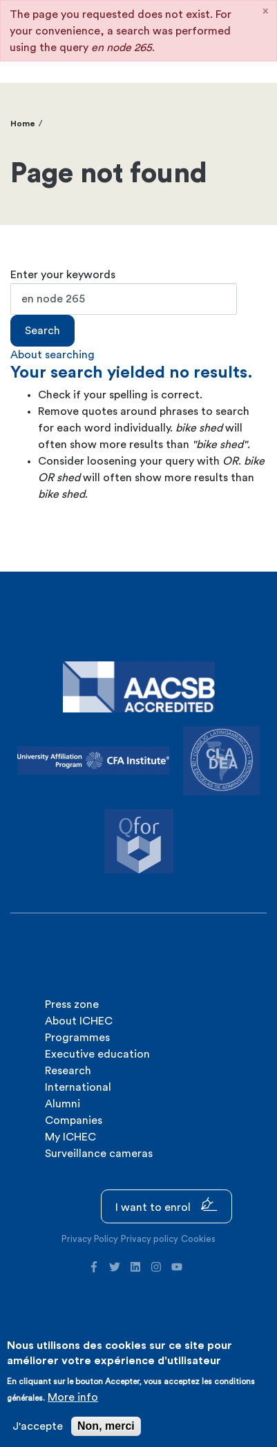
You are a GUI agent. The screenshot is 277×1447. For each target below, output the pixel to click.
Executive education (97, 1054)
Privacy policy (149, 1238)
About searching (52, 354)
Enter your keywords (62, 274)
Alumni (62, 1103)
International (78, 1087)
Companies (73, 1120)
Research (68, 1070)
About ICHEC (79, 1021)
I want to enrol (166, 1205)
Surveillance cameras (99, 1153)
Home (22, 123)
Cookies (198, 1238)
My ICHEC (70, 1137)
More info (73, 1397)
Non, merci (106, 1426)
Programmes (77, 1037)
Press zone (72, 1004)
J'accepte (37, 1426)
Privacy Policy (89, 1238)
